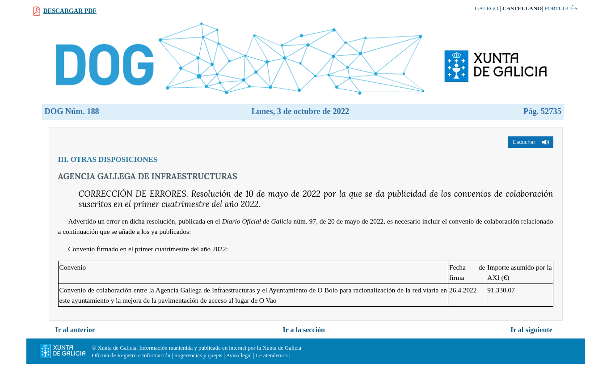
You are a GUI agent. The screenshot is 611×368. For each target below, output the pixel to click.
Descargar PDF (70, 11)
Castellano (522, 8)
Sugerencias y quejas (198, 355)
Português (561, 8)
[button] (530, 142)
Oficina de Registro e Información (131, 355)
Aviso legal (239, 355)
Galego (486, 8)
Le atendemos (271, 355)
